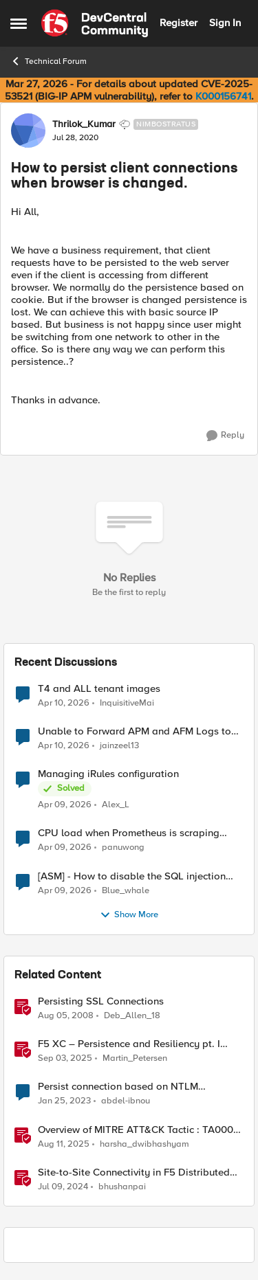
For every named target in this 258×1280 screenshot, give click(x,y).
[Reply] (225, 436)
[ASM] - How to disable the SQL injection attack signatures (132, 876)
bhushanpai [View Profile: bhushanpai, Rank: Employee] (122, 1186)
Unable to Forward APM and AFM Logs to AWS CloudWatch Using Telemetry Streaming (134, 731)
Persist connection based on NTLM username (118, 1086)
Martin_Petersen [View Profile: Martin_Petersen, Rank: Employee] (135, 1058)
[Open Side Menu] (18, 23)
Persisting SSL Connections (101, 1001)
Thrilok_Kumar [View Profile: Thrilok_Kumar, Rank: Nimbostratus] (84, 124)
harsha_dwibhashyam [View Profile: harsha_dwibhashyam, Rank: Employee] (144, 1143)
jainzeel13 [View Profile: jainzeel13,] (119, 746)
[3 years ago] (64, 1101)
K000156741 (223, 96)
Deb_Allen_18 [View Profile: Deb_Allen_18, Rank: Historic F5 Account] (132, 1016)
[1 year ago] (63, 1143)
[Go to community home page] (94, 23)
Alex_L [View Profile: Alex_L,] (115, 805)
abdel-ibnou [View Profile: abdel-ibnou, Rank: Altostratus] (125, 1101)
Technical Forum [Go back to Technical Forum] (48, 61)
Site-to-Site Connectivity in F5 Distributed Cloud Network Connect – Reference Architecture (134, 1172)
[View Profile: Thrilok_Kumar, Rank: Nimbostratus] (28, 130)
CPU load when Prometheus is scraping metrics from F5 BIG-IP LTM (128, 833)
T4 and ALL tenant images (99, 689)
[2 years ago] (63, 1186)
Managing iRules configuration (108, 774)
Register (178, 22)
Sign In (225, 22)
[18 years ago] (66, 1016)
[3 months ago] (63, 703)
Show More (129, 915)
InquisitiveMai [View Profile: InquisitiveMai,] (127, 703)
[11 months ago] (65, 1058)
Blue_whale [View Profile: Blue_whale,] (125, 890)
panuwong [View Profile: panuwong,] (123, 847)
